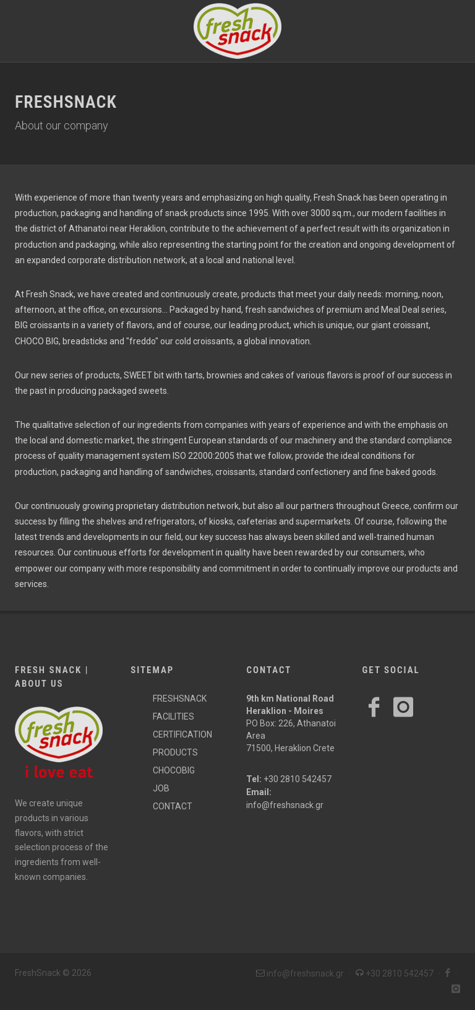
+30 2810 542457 (297, 779)
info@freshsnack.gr (284, 805)
